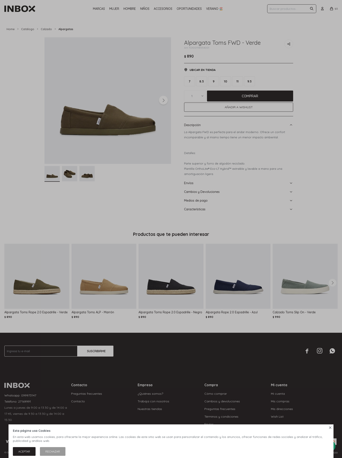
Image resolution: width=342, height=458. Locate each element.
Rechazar (52, 451)
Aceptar (24, 451)
